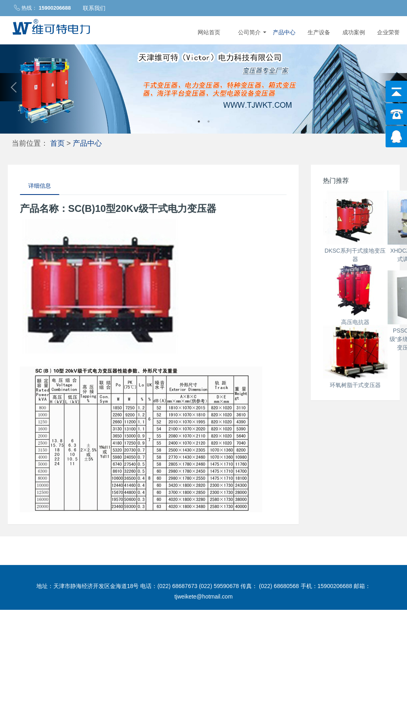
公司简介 (252, 32)
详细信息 (39, 185)
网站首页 (209, 32)
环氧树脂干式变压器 (355, 577)
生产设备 (319, 32)
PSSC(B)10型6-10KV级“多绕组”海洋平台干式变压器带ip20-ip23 (355, 495)
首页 (57, 143)
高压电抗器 (355, 414)
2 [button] (209, 121)
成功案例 (353, 32)
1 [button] (199, 121)
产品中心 (284, 32)
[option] (203, 87)
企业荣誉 (388, 32)
